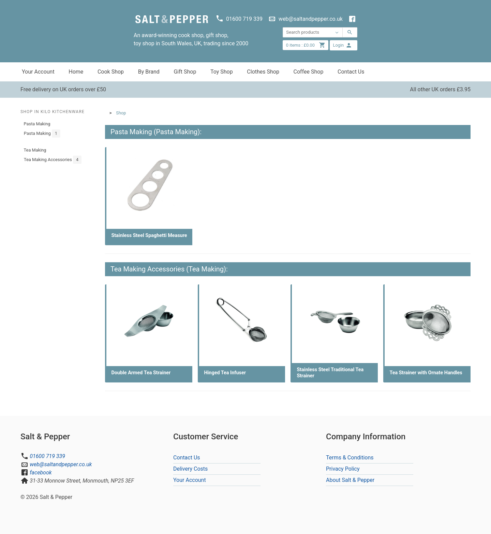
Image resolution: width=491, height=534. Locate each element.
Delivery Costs (190, 469)
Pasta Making (37, 123)
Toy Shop (221, 71)
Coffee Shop (309, 71)
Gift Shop (185, 71)
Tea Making (35, 150)
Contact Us (351, 71)
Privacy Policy (343, 469)
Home (76, 71)
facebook (40, 472)
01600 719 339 (47, 456)
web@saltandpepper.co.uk (61, 464)
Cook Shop (111, 71)
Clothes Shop (263, 71)
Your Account (38, 71)
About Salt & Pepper (350, 480)
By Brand (149, 71)
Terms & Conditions (350, 457)
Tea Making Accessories (52, 160)
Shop (121, 112)
